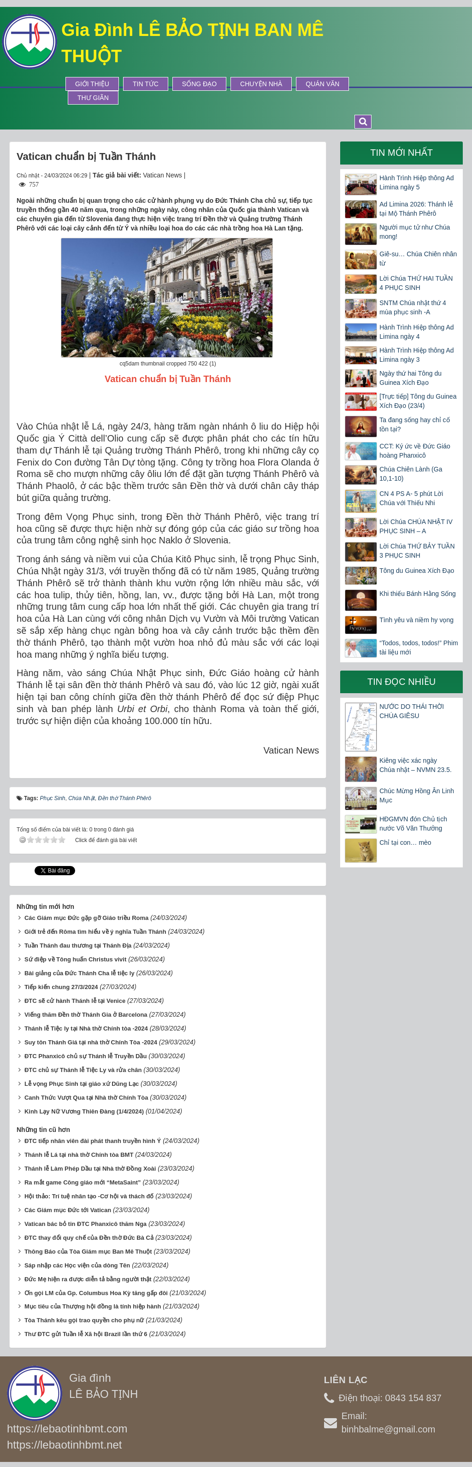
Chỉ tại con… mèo (405, 842)
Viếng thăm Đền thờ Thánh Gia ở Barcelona (86, 1014)
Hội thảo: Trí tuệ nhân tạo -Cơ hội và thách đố (89, 1196)
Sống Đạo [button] (199, 84)
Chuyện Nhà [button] (261, 84)
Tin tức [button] (146, 84)
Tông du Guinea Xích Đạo (416, 570)
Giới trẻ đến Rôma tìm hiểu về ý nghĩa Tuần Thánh (95, 931)
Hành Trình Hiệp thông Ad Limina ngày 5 (416, 182)
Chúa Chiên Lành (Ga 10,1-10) (410, 473)
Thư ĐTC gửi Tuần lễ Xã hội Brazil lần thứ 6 (86, 1334)
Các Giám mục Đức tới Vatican (67, 1210)
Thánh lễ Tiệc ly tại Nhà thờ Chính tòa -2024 (86, 1028)
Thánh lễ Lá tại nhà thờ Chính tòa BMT (78, 1154)
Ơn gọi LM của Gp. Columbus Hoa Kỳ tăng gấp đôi (96, 1293)
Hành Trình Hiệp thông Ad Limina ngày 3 (416, 355)
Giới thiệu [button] (92, 84)
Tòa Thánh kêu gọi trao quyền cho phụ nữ (84, 1320)
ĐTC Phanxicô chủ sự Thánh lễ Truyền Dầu (85, 1056)
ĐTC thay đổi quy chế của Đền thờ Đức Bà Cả (88, 1237)
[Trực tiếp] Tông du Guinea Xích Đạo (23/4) (417, 401)
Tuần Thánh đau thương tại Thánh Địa (77, 945)
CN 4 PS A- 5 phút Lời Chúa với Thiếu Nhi (411, 498)
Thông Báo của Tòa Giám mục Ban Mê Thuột (88, 1251)
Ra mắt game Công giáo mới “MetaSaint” (82, 1182)
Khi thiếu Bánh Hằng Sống (417, 593)
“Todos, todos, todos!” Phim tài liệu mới (418, 647)
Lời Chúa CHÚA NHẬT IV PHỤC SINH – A (416, 526)
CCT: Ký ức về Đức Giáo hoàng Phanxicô (414, 450)
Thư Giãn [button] (93, 97)
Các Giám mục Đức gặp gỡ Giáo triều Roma (86, 917)
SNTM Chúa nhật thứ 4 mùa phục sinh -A (412, 307)
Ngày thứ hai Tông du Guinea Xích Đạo (410, 378)
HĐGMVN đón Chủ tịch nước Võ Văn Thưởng (413, 823)
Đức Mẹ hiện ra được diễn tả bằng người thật (88, 1279)
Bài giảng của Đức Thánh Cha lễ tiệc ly (79, 973)
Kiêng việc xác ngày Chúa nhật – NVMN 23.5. (415, 765)
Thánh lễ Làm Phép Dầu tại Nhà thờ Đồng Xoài (90, 1168)
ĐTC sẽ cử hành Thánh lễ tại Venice (74, 1000)
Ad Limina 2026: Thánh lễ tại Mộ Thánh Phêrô (416, 208)
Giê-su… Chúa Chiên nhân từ (418, 258)
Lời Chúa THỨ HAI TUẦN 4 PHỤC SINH (416, 283)
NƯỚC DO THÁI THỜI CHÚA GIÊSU (411, 711)
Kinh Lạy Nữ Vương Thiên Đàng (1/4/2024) (84, 1111)
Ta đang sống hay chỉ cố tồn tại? (414, 424)
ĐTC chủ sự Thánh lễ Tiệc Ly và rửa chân (83, 1069)
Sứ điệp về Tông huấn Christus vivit (75, 959)
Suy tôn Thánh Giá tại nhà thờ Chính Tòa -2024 (90, 1042)
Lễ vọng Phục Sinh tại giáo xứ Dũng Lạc (81, 1083)
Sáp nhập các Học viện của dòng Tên (77, 1265)
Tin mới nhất (401, 152)
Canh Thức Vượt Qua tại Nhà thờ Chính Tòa (86, 1097)
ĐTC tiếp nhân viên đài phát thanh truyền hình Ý (92, 1140)
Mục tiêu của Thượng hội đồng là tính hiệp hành (92, 1306)
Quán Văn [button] (322, 84)
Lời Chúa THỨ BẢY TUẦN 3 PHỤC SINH (416, 550)
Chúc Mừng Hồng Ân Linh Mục (416, 795)
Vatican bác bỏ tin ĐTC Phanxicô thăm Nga (85, 1223)
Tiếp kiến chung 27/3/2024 (61, 987)
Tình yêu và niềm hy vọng (416, 620)
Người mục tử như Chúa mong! (414, 232)
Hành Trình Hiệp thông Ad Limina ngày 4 (416, 332)
